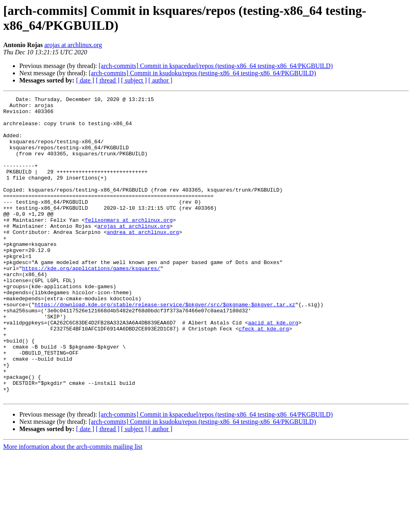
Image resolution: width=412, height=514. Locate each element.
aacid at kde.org (273, 368)
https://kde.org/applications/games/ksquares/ (91, 303)
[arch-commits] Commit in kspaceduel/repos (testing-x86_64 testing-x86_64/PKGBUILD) (216, 65)
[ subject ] (134, 80)
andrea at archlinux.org (143, 259)
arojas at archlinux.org (73, 44)
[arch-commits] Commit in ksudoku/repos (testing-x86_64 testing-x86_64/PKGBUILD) (202, 73)
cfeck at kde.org (264, 375)
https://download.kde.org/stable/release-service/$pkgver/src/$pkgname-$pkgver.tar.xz (165, 346)
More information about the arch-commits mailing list (72, 507)
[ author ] (160, 80)
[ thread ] (107, 80)
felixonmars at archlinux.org (129, 245)
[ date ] (85, 80)
